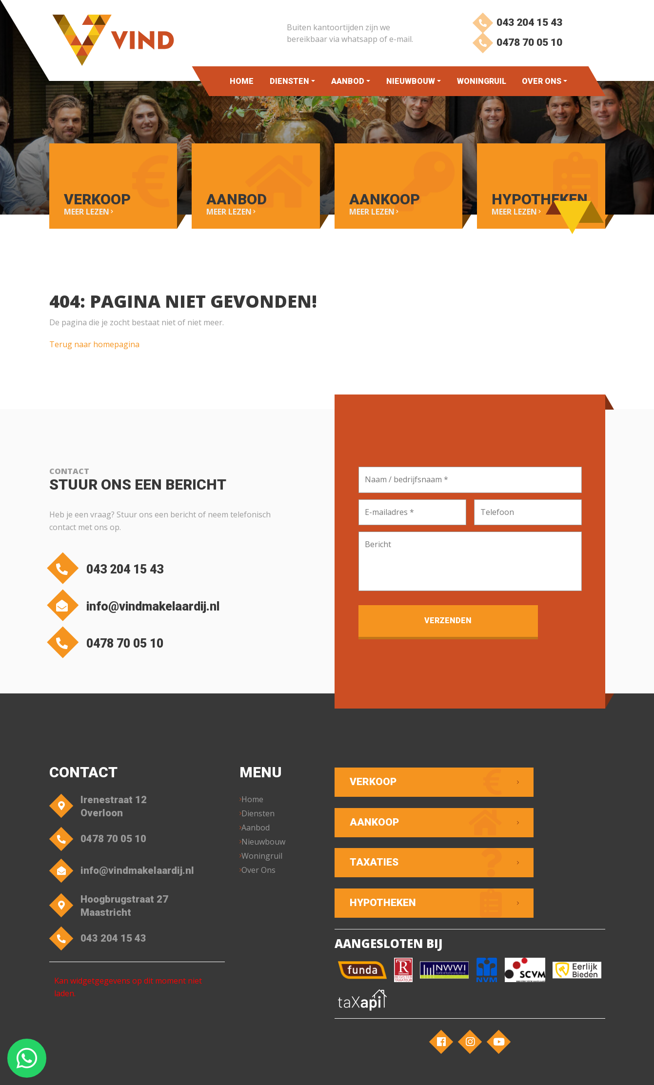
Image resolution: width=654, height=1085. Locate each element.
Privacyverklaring (316, 1068)
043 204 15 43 (516, 23)
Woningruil (481, 81)
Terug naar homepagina (94, 340)
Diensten (289, 81)
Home (242, 81)
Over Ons (541, 81)
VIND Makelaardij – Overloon (153, 1068)
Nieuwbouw (410, 81)
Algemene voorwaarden (244, 1068)
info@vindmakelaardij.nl (153, 607)
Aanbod (347, 81)
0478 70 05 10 (516, 47)
